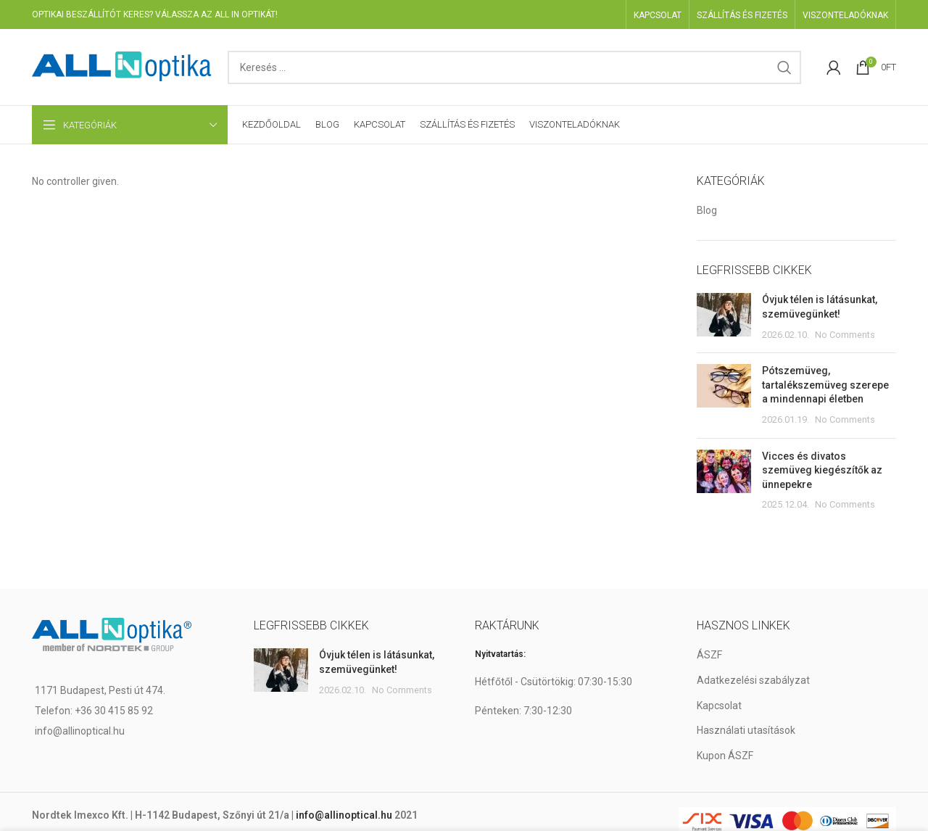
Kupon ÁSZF (725, 755)
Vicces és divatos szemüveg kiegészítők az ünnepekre (822, 470)
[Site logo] (122, 66)
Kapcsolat (719, 705)
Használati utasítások (746, 730)
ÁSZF (709, 655)
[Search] (514, 67)
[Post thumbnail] (724, 317)
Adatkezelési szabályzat (753, 680)
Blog (707, 210)
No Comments (845, 334)
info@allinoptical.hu (344, 815)
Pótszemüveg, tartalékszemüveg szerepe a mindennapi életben (825, 385)
